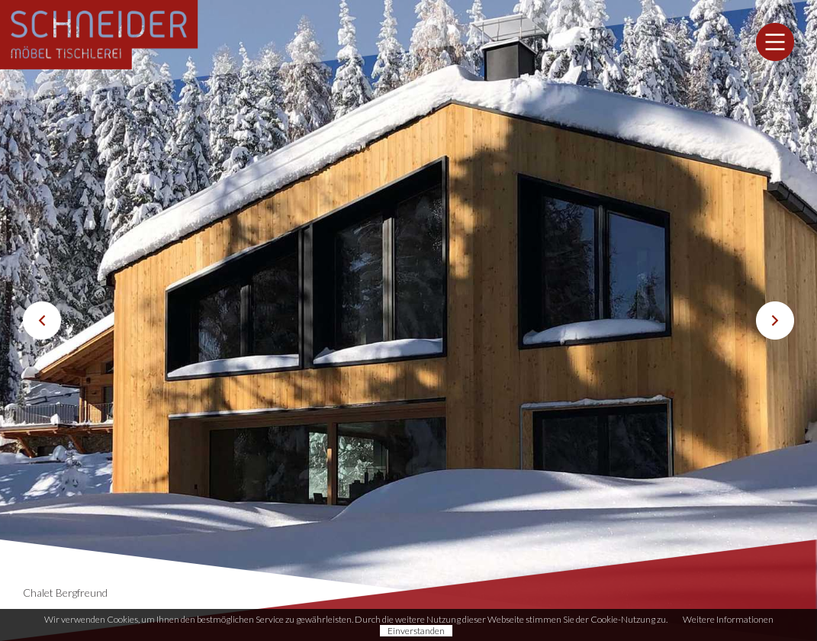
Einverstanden (416, 630)
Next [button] (775, 320)
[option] (408, 320)
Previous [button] (42, 320)
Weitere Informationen (728, 619)
